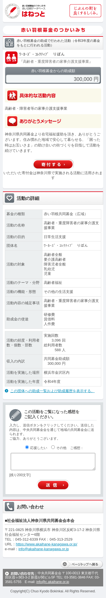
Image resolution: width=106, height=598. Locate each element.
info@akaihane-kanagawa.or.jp (43, 549)
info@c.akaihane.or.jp (52, 582)
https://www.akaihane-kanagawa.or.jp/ (46, 544)
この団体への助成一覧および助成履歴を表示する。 (52, 391)
